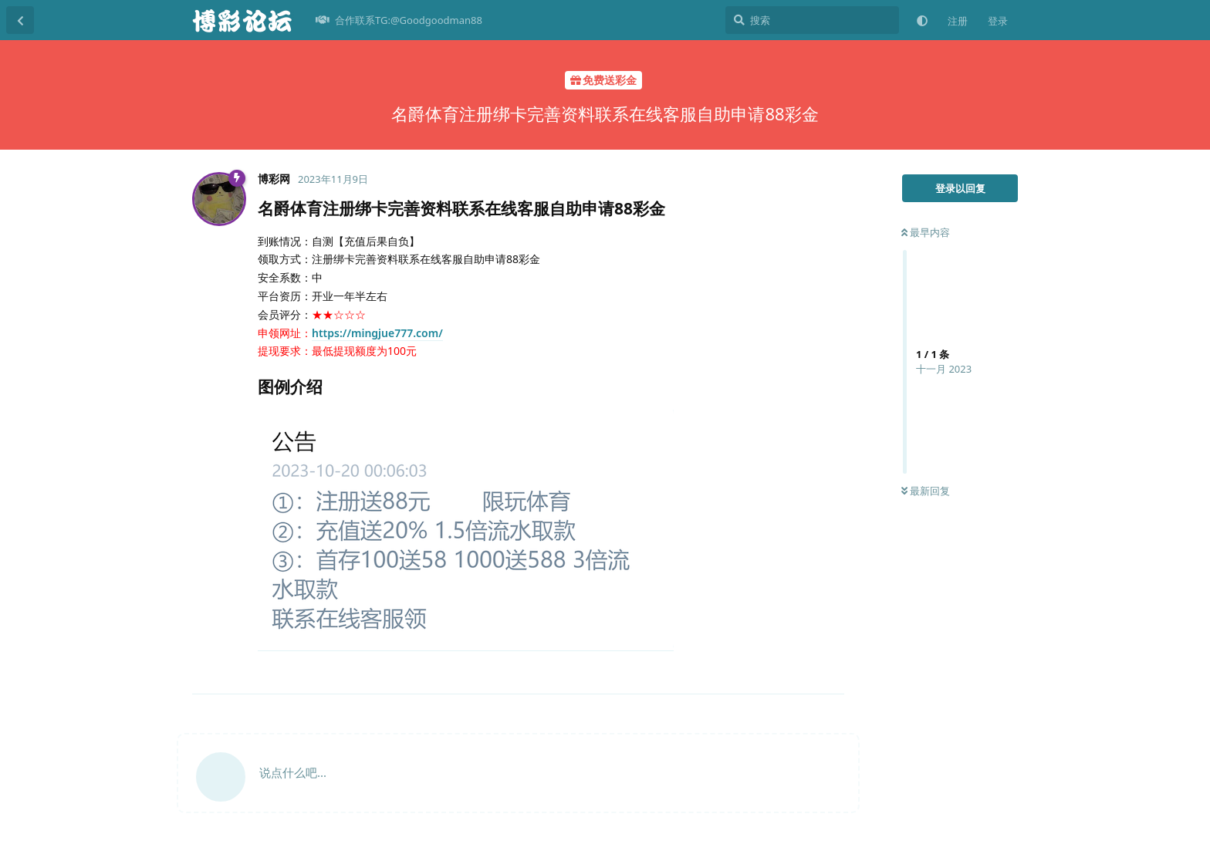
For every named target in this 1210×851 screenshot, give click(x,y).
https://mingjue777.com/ (377, 333)
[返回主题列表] (20, 20)
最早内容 (925, 232)
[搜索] (812, 20)
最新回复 (925, 491)
